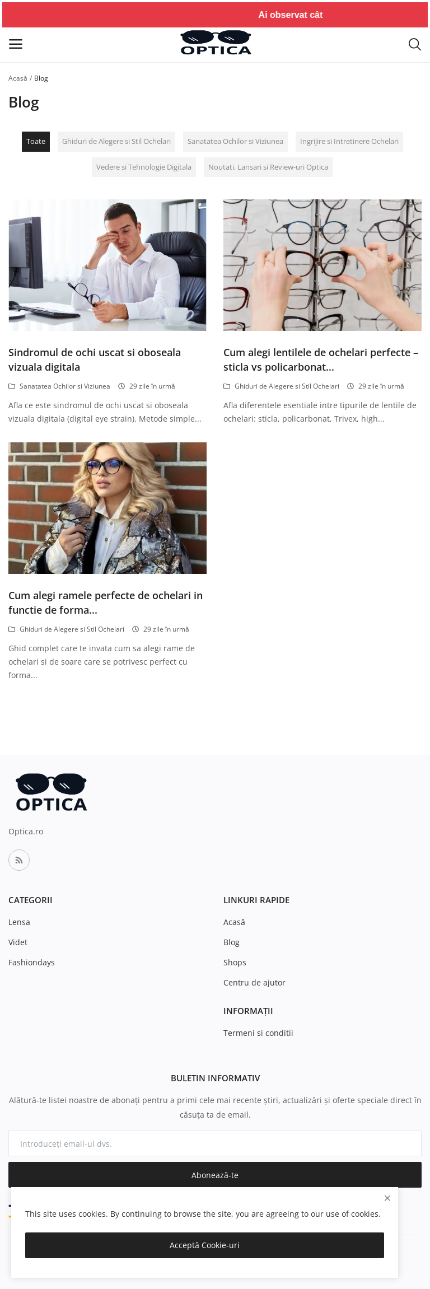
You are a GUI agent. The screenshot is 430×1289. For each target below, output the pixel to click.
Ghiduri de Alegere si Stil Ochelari (116, 141)
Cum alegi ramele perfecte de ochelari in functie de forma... (105, 603)
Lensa (19, 922)
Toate (35, 141)
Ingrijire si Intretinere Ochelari (349, 141)
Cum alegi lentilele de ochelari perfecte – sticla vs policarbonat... (320, 359)
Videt (17, 942)
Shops (234, 962)
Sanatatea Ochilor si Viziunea (235, 141)
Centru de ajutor (254, 982)
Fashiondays (31, 962)
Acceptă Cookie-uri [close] (205, 1245)
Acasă (17, 78)
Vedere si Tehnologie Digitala (143, 167)
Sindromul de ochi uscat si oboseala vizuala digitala (94, 359)
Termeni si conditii (258, 1033)
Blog (231, 942)
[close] (387, 1198)
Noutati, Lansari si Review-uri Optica (268, 167)
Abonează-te (215, 1175)
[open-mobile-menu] (15, 44)
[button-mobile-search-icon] (415, 43)
